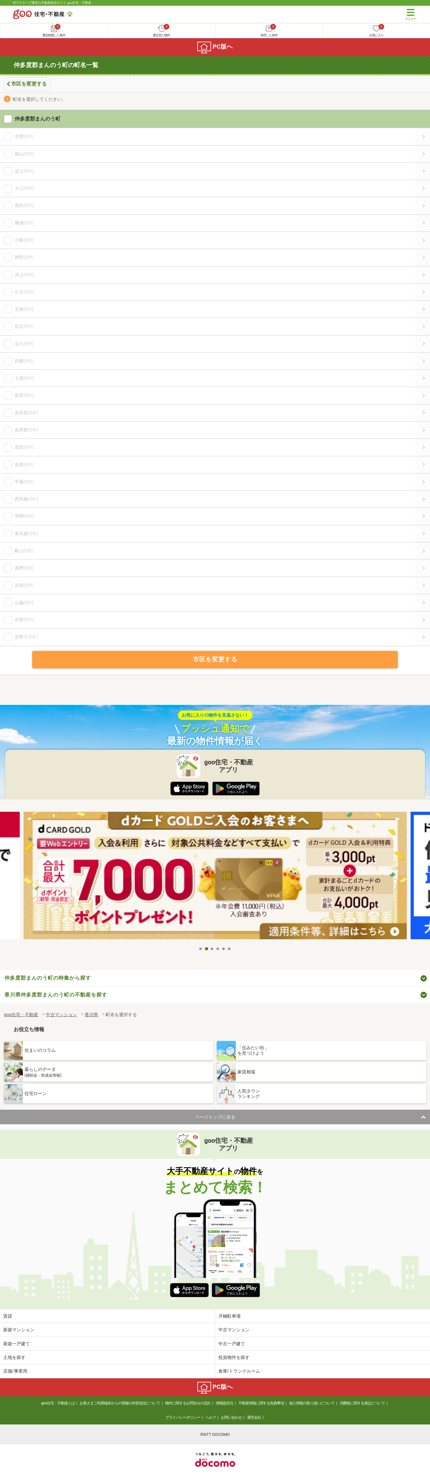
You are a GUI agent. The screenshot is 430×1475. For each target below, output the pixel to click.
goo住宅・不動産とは (57, 1403)
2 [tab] (206, 948)
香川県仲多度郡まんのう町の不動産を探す (55, 995)
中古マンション (234, 1329)
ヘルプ (210, 1417)
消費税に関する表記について (362, 1403)
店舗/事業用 (15, 1371)
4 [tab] (218, 948)
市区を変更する (29, 84)
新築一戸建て (16, 1343)
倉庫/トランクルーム (239, 1371)
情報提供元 (224, 1403)
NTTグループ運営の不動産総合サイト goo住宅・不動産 (52, 2)
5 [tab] (223, 948)
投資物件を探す (234, 1357)
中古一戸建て (231, 1343)
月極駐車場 (229, 1316)
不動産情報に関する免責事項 (261, 1403)
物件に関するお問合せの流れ (188, 1403)
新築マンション (18, 1329)
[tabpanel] (215, 877)
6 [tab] (229, 948)
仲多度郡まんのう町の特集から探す (47, 978)
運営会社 (254, 1417)
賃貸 (7, 1316)
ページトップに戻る (215, 1117)
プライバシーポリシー (182, 1417)
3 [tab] (212, 948)
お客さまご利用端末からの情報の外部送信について (120, 1403)
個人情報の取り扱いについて (312, 1403)
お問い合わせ (231, 1417)
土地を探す (14, 1357)
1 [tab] (200, 948)
